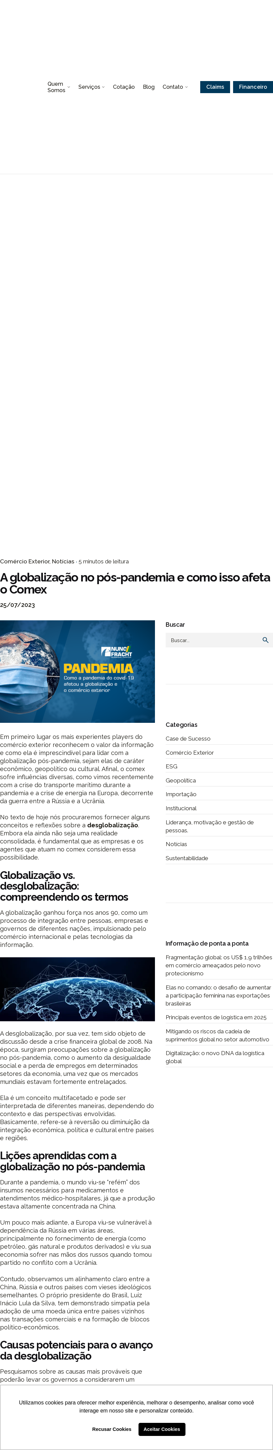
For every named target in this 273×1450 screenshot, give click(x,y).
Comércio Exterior (24, 561)
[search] (265, 640)
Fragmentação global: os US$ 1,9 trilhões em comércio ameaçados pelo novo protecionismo (219, 965)
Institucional (181, 808)
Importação (181, 794)
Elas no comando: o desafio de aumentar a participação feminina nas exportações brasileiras (218, 995)
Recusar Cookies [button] (111, 1429)
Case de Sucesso (188, 738)
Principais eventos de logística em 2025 (216, 1017)
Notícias (63, 561)
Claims (215, 87)
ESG (171, 766)
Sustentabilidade (187, 858)
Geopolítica (181, 780)
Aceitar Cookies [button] (162, 1429)
